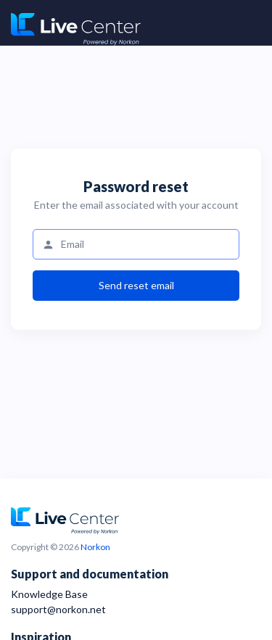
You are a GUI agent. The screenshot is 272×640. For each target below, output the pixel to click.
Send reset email (136, 285)
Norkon (95, 546)
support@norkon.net (58, 609)
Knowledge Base (49, 594)
